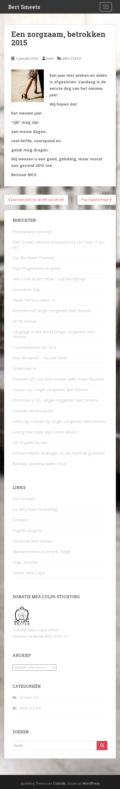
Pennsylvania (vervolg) (32, 231)
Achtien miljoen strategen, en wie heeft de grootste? (59, 453)
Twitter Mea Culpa (29, 572)
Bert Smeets (24, 6)
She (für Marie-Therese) (33, 257)
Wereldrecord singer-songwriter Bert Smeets (52, 310)
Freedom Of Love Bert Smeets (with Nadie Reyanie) (58, 379)
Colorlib (59, 783)
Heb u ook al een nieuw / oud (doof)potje (49, 278)
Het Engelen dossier (30, 442)
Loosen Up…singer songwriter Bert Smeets (50, 389)
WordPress (91, 783)
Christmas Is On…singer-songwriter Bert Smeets (55, 400)
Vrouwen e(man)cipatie (33, 410)
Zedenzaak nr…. (26, 368)
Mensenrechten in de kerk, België (42, 551)
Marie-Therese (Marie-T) (34, 300)
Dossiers (20, 519)
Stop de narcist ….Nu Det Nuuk (40, 357)
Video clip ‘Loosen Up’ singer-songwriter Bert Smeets (59, 421)
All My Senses (25, 321)
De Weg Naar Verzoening (35, 509)
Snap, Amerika (25, 562)
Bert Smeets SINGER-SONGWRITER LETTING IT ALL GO (59, 245)
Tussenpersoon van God (34, 347)
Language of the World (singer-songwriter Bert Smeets (54, 334)
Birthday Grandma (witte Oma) (40, 463)
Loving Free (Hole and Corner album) (45, 432)
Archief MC (29, 697)
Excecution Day (26, 289)
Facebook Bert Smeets (33, 541)
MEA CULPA (72, 58)
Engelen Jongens (27, 530)
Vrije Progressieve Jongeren (37, 268)
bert (50, 58)
